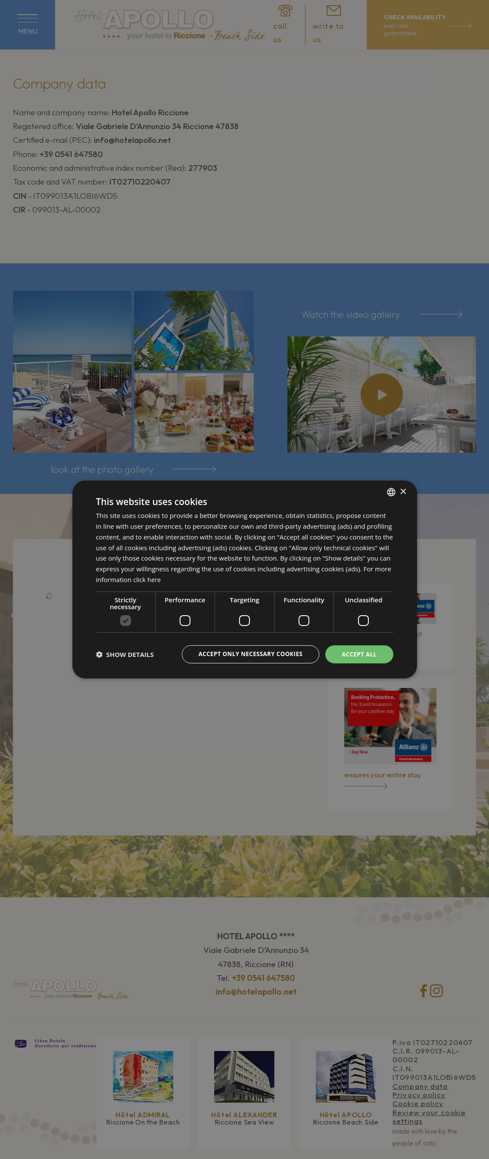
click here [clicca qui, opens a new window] (147, 579)
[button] (125, 654)
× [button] (403, 491)
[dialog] (244, 579)
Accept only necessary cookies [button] (246, 654)
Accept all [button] (358, 654)
